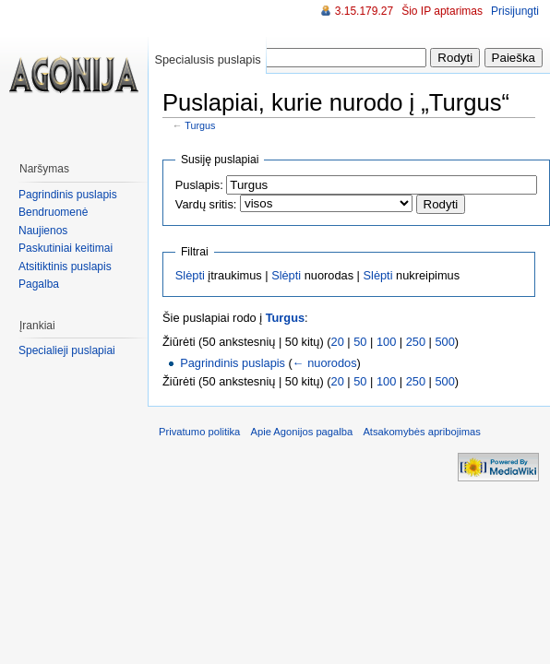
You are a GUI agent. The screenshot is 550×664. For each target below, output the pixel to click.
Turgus (200, 125)
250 (415, 342)
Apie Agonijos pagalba (301, 431)
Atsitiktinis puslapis (65, 266)
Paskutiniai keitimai (65, 248)
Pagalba (38, 284)
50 (359, 342)
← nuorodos (325, 363)
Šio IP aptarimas (442, 11)
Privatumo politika (199, 431)
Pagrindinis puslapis (232, 363)
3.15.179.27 (364, 11)
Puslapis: (199, 185)
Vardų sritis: (206, 204)
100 (386, 342)
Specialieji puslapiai (66, 350)
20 (337, 342)
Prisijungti (515, 11)
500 (445, 342)
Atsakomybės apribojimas (421, 431)
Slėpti (190, 275)
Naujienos (42, 230)
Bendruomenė (53, 212)
